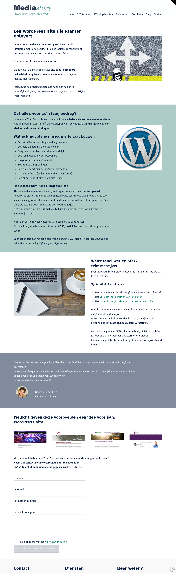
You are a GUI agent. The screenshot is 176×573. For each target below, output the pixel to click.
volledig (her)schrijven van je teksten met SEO (126, 301)
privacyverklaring (57, 541)
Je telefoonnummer (49, 503)
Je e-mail (49, 492)
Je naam (49, 481)
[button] (173, 2)
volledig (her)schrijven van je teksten (121, 296)
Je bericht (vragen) (49, 514)
